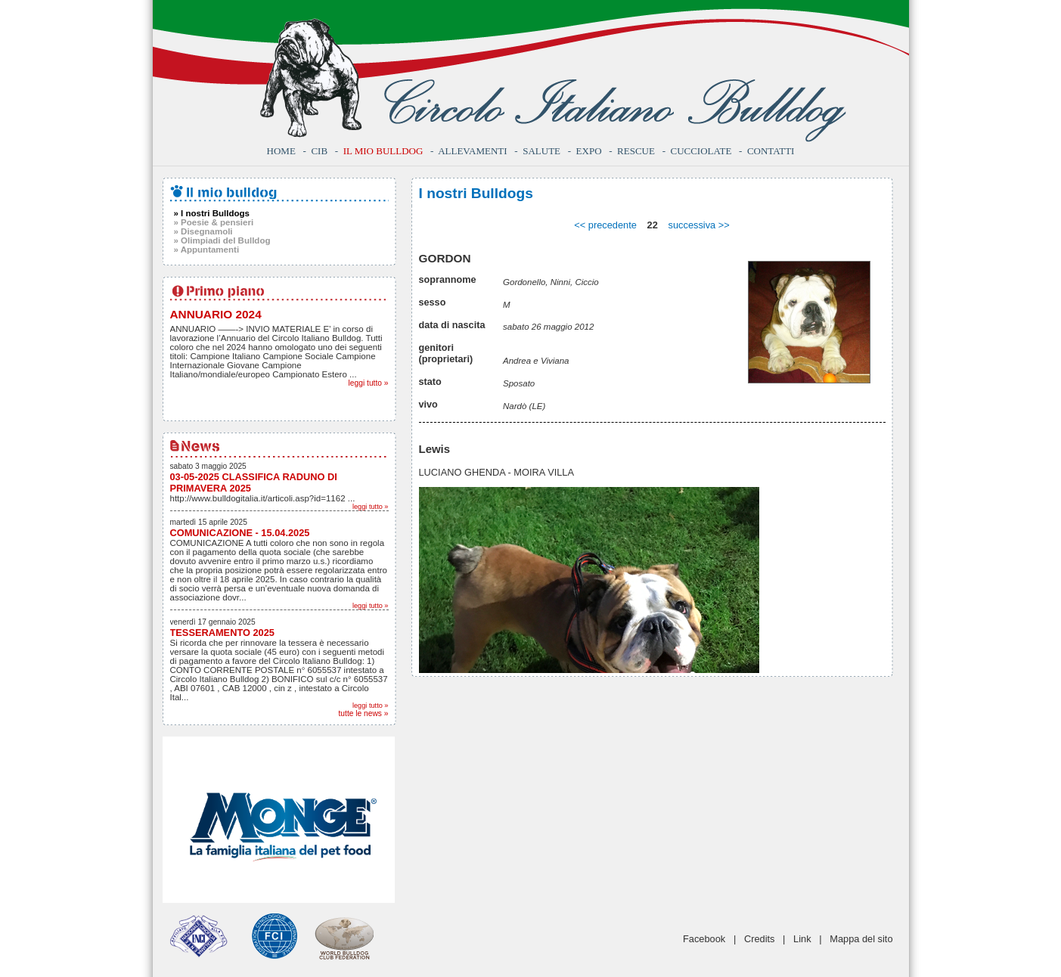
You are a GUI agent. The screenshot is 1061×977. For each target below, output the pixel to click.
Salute (541, 151)
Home (281, 151)
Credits (759, 938)
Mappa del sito (861, 938)
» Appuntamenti (207, 249)
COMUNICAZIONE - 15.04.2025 (240, 532)
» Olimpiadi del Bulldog (222, 240)
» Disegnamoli (203, 231)
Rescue (636, 151)
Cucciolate (700, 151)
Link (802, 938)
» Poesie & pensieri (214, 222)
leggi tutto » (369, 383)
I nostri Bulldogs (476, 193)
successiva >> (699, 225)
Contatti (771, 151)
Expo (589, 151)
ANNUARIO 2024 (216, 314)
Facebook (704, 938)
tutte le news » (364, 713)
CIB (319, 151)
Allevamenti (472, 151)
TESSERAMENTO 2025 (222, 632)
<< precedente (605, 225)
